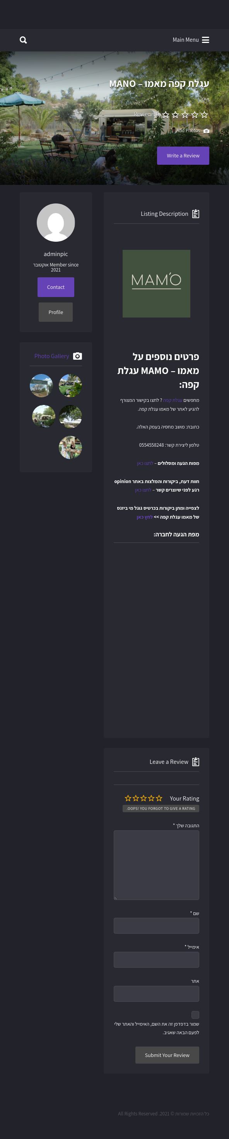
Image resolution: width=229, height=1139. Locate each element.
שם (194, 913)
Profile (55, 312)
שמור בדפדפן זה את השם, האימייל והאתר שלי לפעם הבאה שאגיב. (156, 1028)
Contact (56, 286)
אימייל (192, 947)
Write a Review (183, 155)
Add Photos (192, 131)
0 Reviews (146, 114)
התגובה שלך (186, 825)
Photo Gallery (51, 356)
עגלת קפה (173, 400)
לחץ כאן (145, 517)
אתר (195, 981)
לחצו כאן (145, 463)
